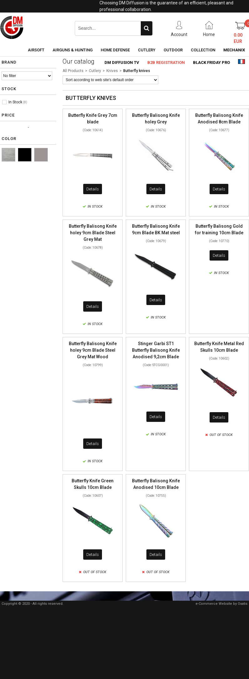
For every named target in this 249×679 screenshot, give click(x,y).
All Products (73, 71)
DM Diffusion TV (121, 62)
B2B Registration (166, 62)
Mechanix (234, 50)
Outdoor (173, 50)
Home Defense (115, 50)
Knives (112, 71)
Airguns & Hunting (73, 50)
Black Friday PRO (211, 62)
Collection (203, 50)
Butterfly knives (136, 71)
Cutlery (146, 50)
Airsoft (36, 50)
